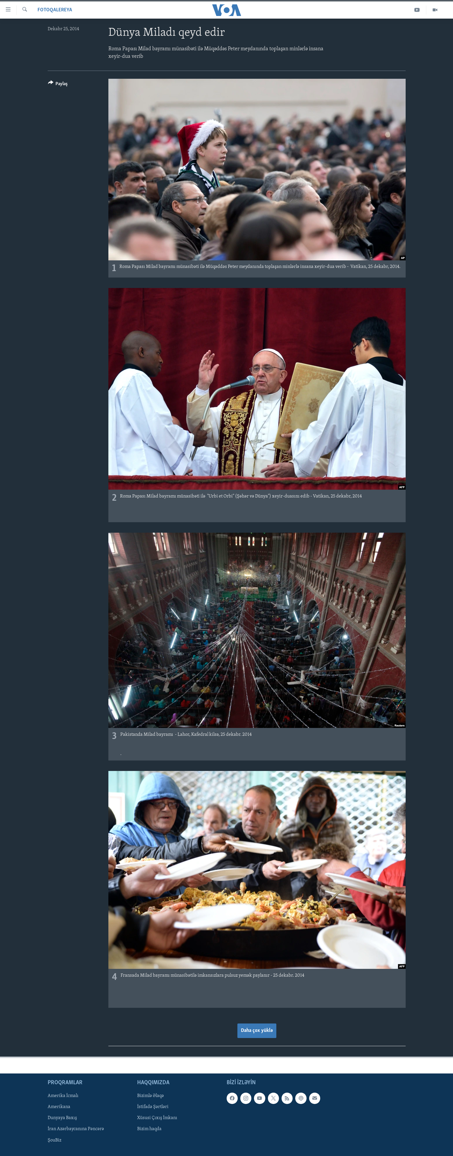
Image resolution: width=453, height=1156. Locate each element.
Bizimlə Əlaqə (150, 1096)
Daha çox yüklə (257, 1030)
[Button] (58, 85)
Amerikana (59, 1107)
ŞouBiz (54, 1140)
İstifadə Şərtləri (153, 1107)
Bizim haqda (149, 1129)
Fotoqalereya (54, 10)
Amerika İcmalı (63, 1096)
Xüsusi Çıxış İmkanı (157, 1118)
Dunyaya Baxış (62, 1118)
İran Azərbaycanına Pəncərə (76, 1129)
